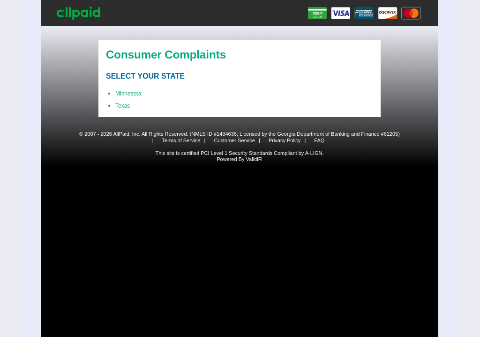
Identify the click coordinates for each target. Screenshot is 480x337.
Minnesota (128, 93)
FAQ (319, 140)
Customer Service (234, 140)
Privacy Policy (284, 140)
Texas (122, 106)
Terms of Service (181, 140)
